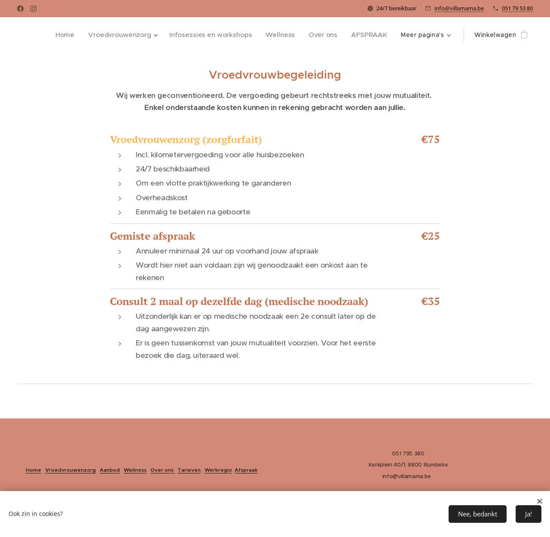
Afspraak (246, 470)
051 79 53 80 (517, 8)
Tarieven (189, 470)
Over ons (162, 470)
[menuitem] (75, 35)
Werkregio (218, 470)
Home (33, 470)
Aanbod (110, 470)
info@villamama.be (459, 8)
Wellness (135, 470)
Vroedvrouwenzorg (70, 470)
